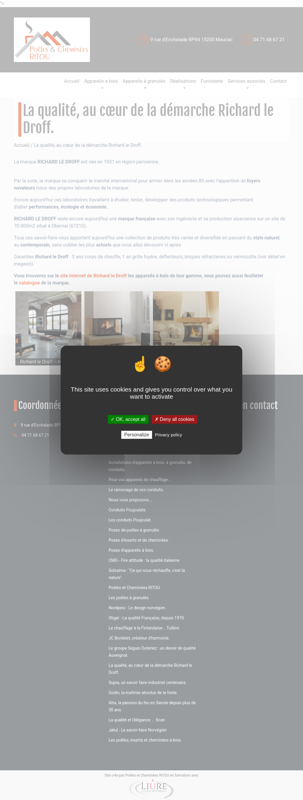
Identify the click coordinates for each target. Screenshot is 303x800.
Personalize (136, 434)
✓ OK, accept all (128, 419)
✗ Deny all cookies (174, 419)
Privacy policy (168, 434)
